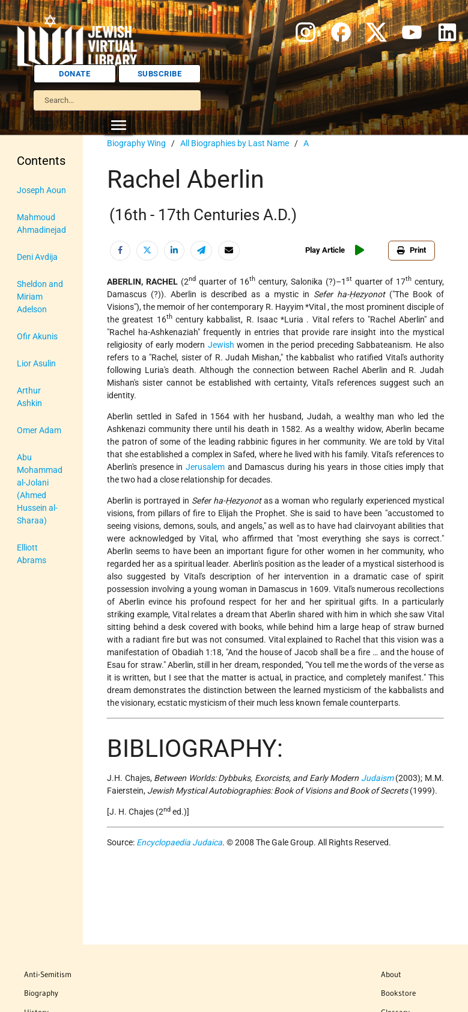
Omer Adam (39, 430)
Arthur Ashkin (29, 397)
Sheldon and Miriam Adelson (40, 296)
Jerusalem (205, 467)
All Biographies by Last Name (234, 143)
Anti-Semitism (47, 974)
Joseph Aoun (41, 190)
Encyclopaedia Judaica (179, 842)
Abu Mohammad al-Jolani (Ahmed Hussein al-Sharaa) (39, 488)
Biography (41, 993)
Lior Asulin (36, 363)
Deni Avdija (37, 257)
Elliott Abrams (31, 554)
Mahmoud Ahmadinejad (41, 223)
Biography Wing (136, 143)
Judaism (377, 778)
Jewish (221, 345)
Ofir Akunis (37, 336)
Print (411, 250)
